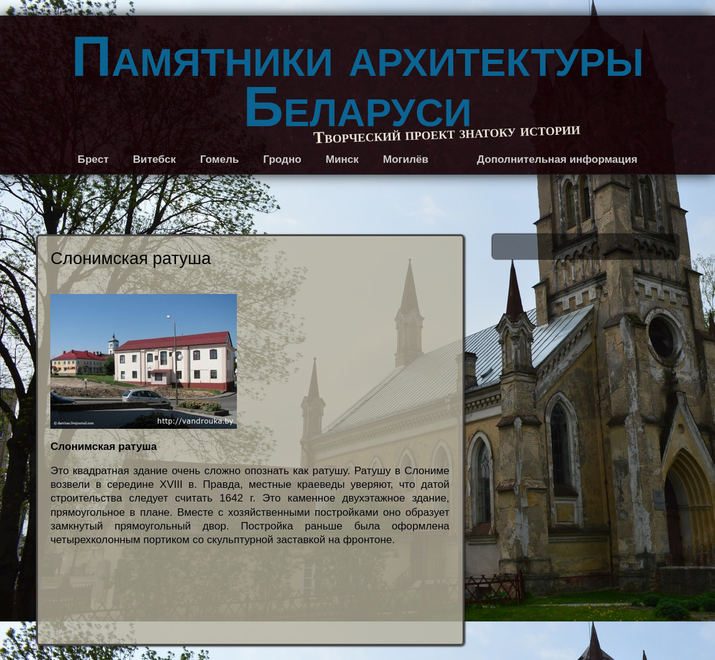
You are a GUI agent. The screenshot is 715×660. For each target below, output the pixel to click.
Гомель (219, 159)
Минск (342, 159)
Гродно (282, 159)
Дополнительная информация (557, 159)
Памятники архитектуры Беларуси (358, 81)
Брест (93, 159)
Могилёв (405, 159)
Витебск (154, 159)
